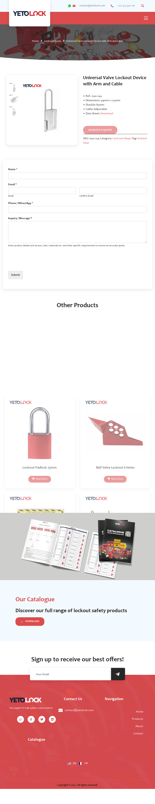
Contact (138, 733)
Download (106, 113)
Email (12, 184)
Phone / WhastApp (20, 203)
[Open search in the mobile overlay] (143, 6)
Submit (15, 275)
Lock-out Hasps (52, 41)
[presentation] (35, 264)
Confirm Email (86, 196)
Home (35, 41)
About (139, 726)
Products (137, 719)
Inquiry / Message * (20, 218)
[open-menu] (146, 18)
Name (12, 169)
